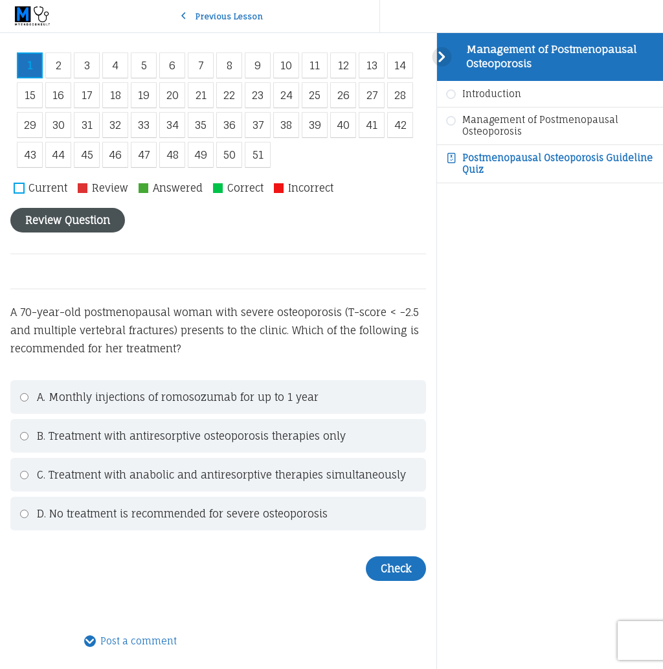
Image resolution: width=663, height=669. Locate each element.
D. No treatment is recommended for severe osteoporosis (173, 513)
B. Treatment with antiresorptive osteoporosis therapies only (182, 435)
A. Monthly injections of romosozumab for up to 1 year (169, 397)
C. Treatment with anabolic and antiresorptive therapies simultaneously (212, 474)
